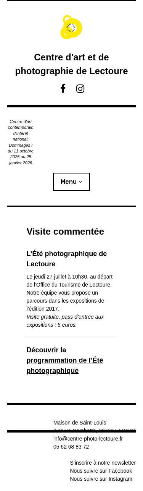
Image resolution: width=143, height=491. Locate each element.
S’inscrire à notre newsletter (103, 463)
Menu (69, 181)
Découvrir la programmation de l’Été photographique (64, 360)
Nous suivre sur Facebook (101, 471)
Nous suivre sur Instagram (101, 479)
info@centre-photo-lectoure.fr (88, 439)
